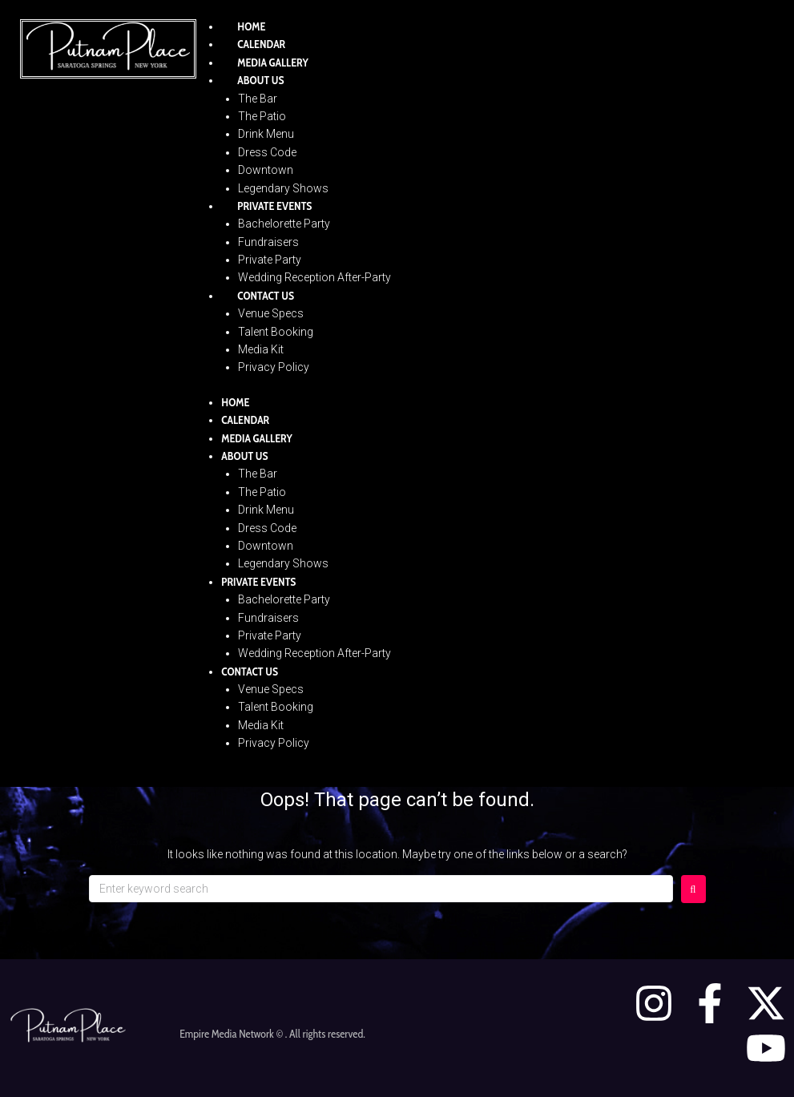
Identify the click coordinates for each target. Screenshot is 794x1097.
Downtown (265, 169)
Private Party (269, 259)
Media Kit (261, 349)
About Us (260, 80)
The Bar (257, 98)
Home (251, 26)
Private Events (274, 206)
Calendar (261, 44)
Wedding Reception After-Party (314, 277)
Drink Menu (266, 133)
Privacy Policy (273, 367)
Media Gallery (272, 62)
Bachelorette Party (284, 223)
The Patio (262, 116)
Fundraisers (268, 242)
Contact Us (265, 295)
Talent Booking (275, 331)
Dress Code (267, 152)
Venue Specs (271, 313)
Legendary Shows (283, 188)
